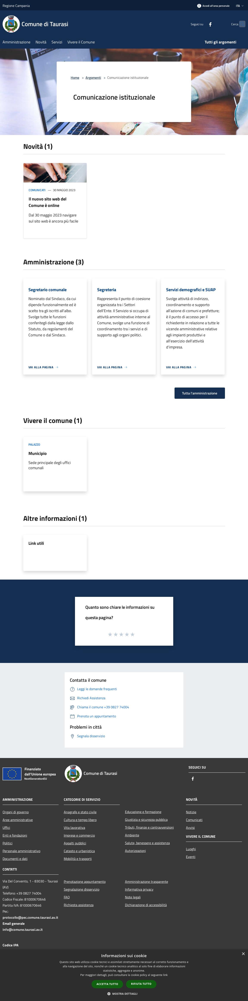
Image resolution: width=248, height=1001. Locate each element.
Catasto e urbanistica (79, 850)
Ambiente (132, 835)
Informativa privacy (139, 889)
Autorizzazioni (135, 850)
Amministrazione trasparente (146, 881)
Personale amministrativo (21, 850)
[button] (124, 993)
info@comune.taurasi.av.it (23, 929)
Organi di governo (16, 812)
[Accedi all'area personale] (213, 6)
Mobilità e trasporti (78, 858)
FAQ (67, 897)
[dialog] (124, 975)
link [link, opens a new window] (165, 975)
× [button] (243, 954)
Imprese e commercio (79, 835)
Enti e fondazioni (15, 835)
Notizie (191, 812)
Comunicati (37, 190)
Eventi (190, 856)
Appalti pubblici (75, 843)
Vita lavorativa (74, 827)
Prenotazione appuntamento (85, 881)
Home (75, 77)
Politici (7, 843)
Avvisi (190, 827)
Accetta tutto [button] (107, 984)
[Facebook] (202, 24)
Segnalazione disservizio (81, 889)
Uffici (6, 827)
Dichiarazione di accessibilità (146, 904)
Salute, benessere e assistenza (147, 842)
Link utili (36, 543)
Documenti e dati (15, 858)
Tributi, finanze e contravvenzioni (149, 827)
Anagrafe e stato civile (80, 812)
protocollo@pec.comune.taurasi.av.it (30, 917)
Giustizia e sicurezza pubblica (146, 819)
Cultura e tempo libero (80, 819)
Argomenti (93, 77)
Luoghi (191, 849)
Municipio (37, 453)
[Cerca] (240, 24)
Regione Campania (16, 5)
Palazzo (34, 444)
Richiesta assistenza (79, 904)
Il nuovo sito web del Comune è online (47, 202)
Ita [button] (240, 5)
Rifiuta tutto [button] (141, 984)
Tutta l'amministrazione (199, 393)
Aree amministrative (18, 819)
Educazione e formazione (143, 811)
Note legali (133, 897)
